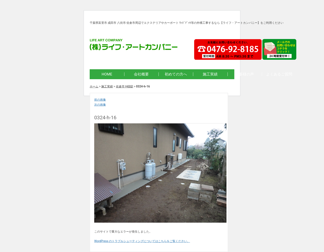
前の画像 (100, 99)
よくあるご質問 (279, 74)
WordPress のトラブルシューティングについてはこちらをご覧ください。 (142, 241)
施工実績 (210, 74)
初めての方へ (176, 74)
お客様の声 (244, 74)
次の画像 (100, 104)
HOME (107, 74)
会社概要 (141, 74)
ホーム (94, 86)
